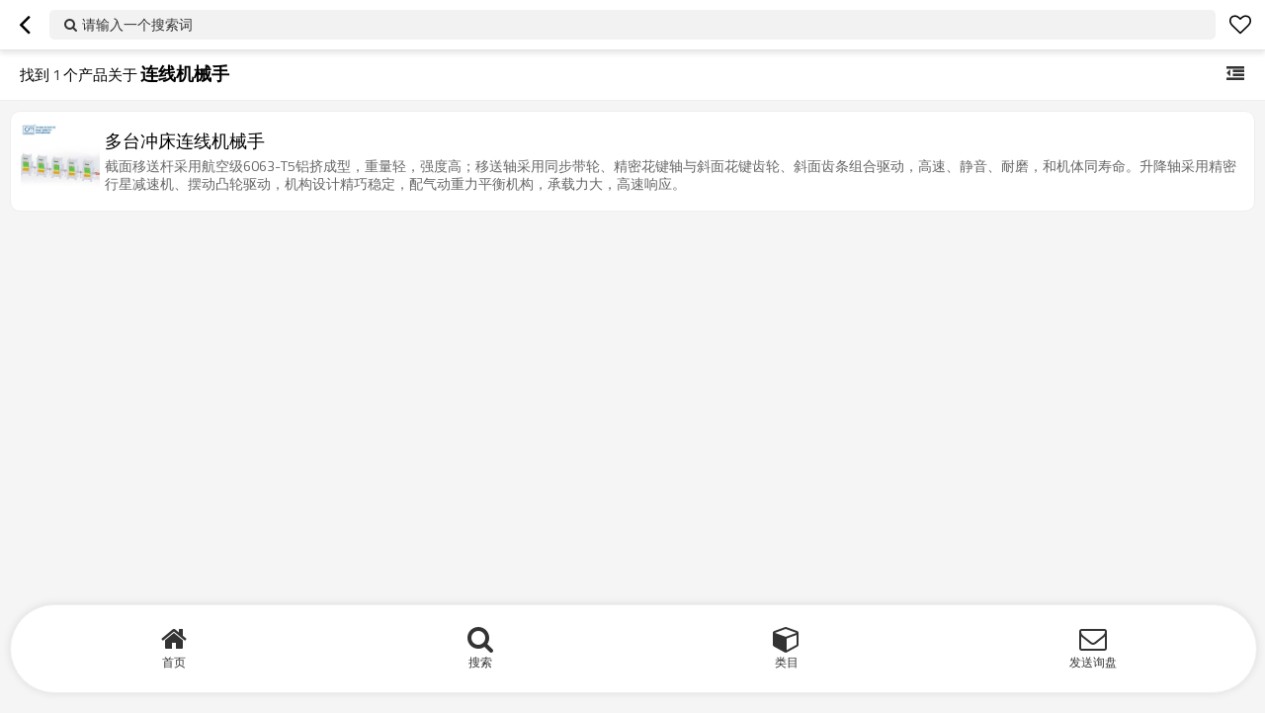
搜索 (480, 662)
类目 (787, 662)
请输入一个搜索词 (137, 24)
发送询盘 (1093, 662)
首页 (174, 662)
